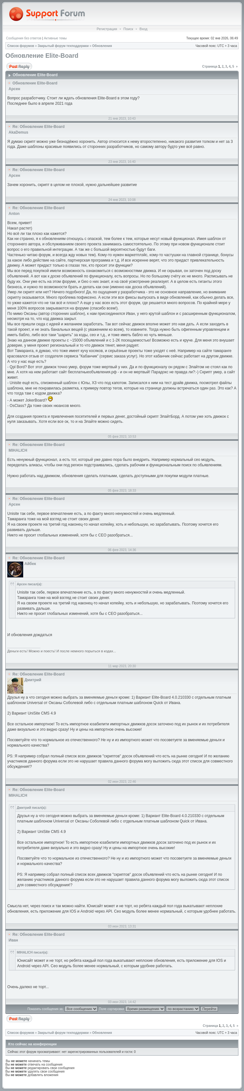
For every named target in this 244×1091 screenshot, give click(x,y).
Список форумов (20, 46)
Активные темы (55, 38)
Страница (209, 66)
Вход (143, 29)
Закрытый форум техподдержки (63, 46)
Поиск (128, 29)
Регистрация (107, 29)
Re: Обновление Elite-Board (38, 126)
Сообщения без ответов (23, 38)
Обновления (102, 46)
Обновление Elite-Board (41, 55)
